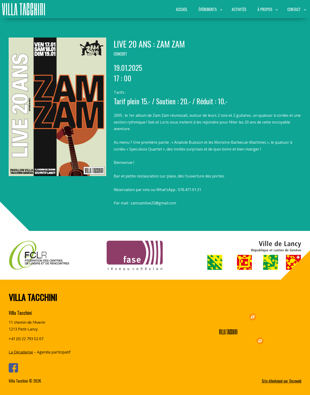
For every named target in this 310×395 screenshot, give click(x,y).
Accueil (181, 9)
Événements (208, 9)
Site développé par (281, 381)
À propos (264, 9)
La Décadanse (21, 352)
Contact (294, 9)
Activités (239, 9)
